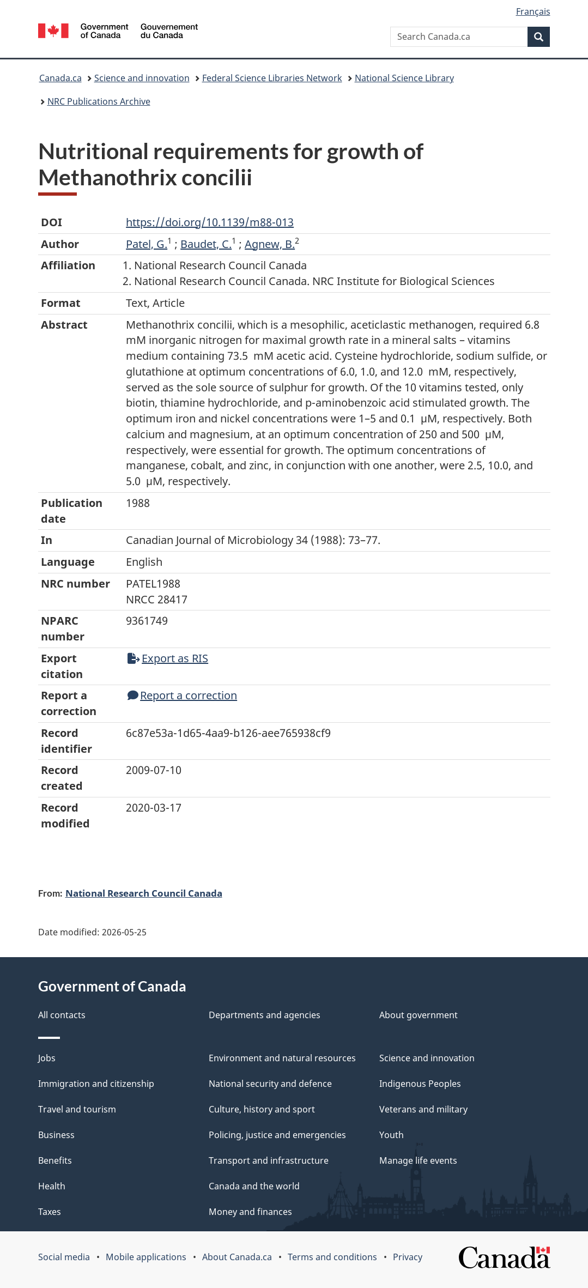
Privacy (407, 1257)
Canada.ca (60, 78)
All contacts (62, 1015)
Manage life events (418, 1160)
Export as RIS (168, 658)
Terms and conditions (332, 1257)
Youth (391, 1135)
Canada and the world (254, 1186)
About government (418, 1015)
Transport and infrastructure (269, 1160)
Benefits (55, 1160)
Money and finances (250, 1212)
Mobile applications (146, 1257)
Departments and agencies (264, 1015)
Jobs (47, 1058)
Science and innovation (142, 78)
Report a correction (182, 695)
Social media (64, 1257)
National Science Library (404, 78)
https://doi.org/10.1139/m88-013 (210, 222)
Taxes (49, 1212)
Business (56, 1135)
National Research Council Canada (143, 892)
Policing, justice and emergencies (277, 1135)
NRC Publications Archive (98, 101)
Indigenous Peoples (420, 1084)
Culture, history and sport (262, 1109)
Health (51, 1186)
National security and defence (270, 1084)
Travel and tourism (77, 1109)
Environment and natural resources (282, 1058)
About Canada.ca (237, 1257)
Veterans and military (423, 1109)
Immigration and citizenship (96, 1084)
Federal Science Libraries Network (272, 78)
